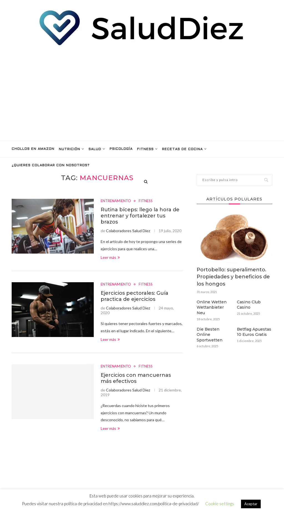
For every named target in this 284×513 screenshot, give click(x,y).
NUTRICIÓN (69, 149)
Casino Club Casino (249, 304)
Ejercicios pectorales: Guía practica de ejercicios (134, 296)
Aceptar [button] (250, 504)
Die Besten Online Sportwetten (209, 335)
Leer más (110, 257)
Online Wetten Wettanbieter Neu (212, 307)
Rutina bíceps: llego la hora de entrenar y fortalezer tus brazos (140, 216)
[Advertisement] (142, 93)
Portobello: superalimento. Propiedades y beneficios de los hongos (233, 277)
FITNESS (145, 149)
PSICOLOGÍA (121, 149)
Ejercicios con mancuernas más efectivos (136, 378)
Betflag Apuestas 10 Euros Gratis (254, 332)
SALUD (94, 149)
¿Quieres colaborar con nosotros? (51, 165)
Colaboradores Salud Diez (128, 230)
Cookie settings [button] (219, 503)
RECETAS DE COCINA (182, 149)
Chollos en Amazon (33, 149)
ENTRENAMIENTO (116, 201)
